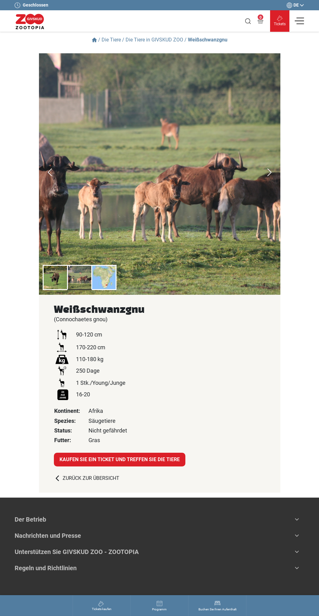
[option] (159, 174)
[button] (296, 519)
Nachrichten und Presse (48, 535)
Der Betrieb (30, 519)
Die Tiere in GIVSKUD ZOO (154, 40)
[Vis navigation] (299, 21)
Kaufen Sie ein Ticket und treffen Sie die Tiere (120, 459)
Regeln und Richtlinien (46, 568)
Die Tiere (111, 40)
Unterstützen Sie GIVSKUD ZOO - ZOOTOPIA (77, 552)
